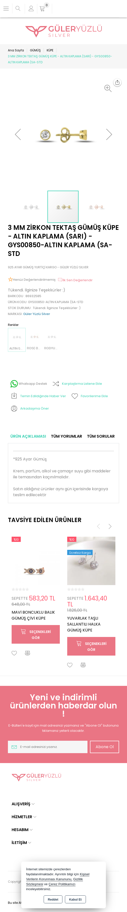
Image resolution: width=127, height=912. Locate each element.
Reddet (53, 899)
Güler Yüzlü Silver (36, 314)
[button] (109, 88)
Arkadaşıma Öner (29, 408)
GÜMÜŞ (35, 50)
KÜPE (50, 50)
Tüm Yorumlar (66, 436)
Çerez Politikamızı (61, 884)
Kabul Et (75, 899)
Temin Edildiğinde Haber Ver (38, 396)
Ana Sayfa (16, 50)
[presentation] (98, 526)
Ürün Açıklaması (28, 436)
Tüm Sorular (101, 436)
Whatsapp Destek (28, 383)
